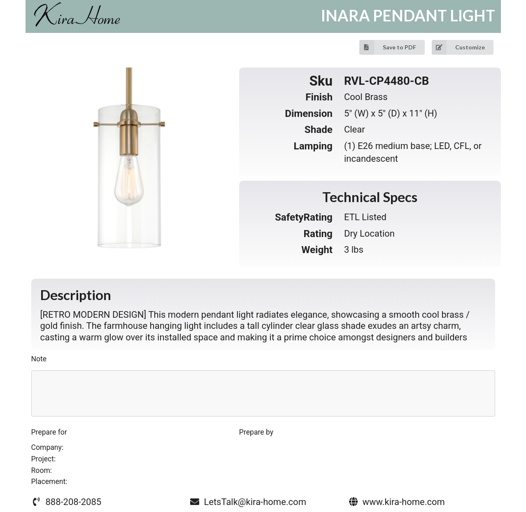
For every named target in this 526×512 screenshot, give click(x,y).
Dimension (309, 113)
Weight (317, 250)
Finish (319, 97)
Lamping (313, 146)
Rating (318, 234)
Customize (458, 47)
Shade (319, 129)
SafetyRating (304, 217)
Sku (321, 81)
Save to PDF (387, 47)
